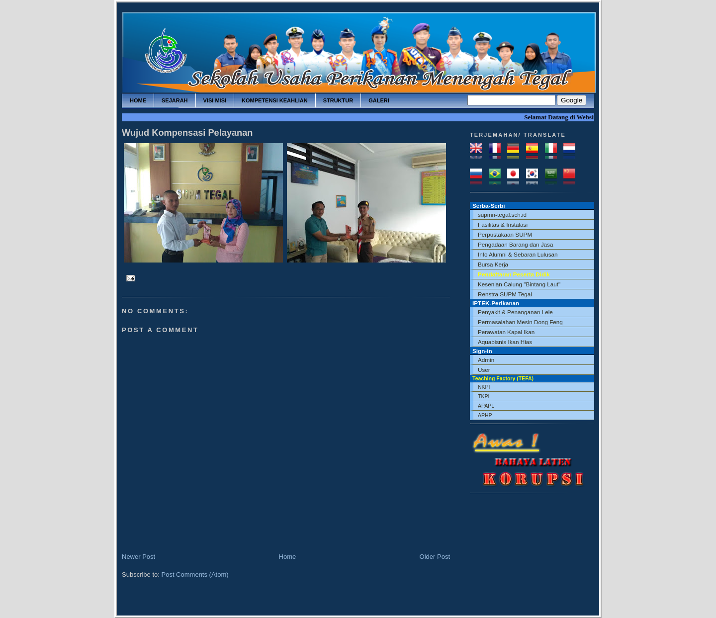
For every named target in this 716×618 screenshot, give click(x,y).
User (484, 369)
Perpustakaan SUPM (505, 234)
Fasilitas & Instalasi (503, 224)
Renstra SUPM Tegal (505, 294)
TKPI (483, 396)
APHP (485, 415)
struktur (338, 100)
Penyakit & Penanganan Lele (515, 312)
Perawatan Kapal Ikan (506, 332)
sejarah (175, 100)
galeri (378, 100)
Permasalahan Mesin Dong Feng (520, 322)
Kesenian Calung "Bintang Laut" (519, 284)
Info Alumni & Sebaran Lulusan (518, 254)
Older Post (435, 556)
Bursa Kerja (493, 264)
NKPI (484, 387)
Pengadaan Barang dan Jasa (515, 244)
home (138, 100)
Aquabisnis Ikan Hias (505, 342)
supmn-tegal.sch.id (502, 214)
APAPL (486, 406)
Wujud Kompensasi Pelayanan (187, 133)
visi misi (214, 100)
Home (287, 556)
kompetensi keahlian (275, 100)
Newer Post (138, 556)
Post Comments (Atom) (195, 574)
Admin (486, 359)
